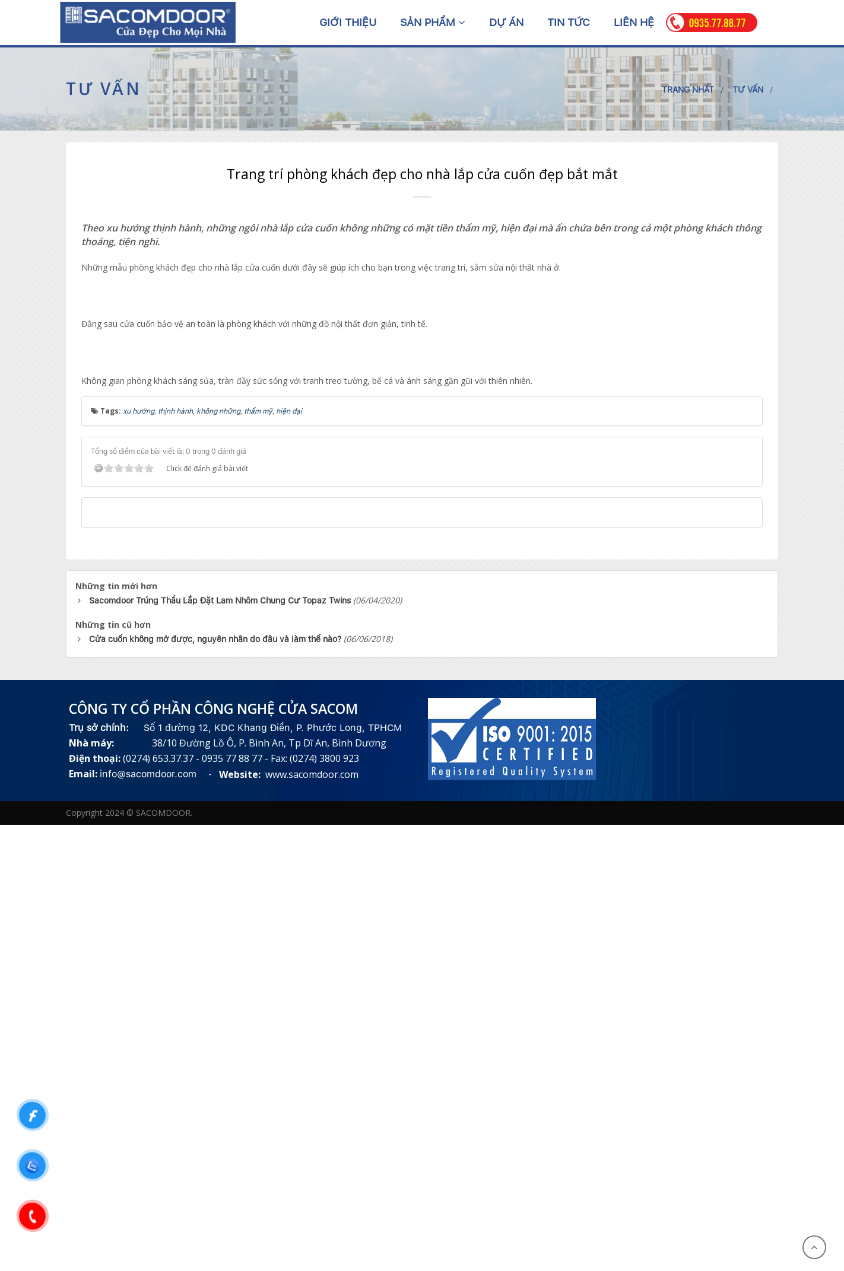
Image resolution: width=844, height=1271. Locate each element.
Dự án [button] (506, 22)
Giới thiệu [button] (347, 22)
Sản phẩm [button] (432, 22)
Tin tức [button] (568, 22)
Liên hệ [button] (634, 22)
